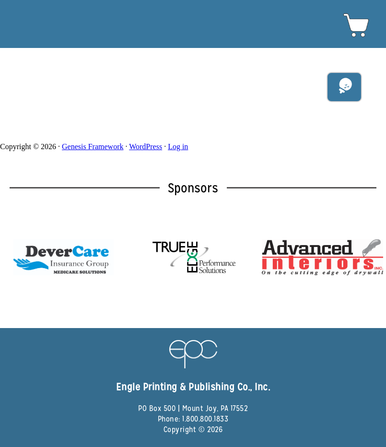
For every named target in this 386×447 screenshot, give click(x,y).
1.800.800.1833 (205, 419)
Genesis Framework (92, 146)
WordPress (145, 146)
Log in (178, 146)
